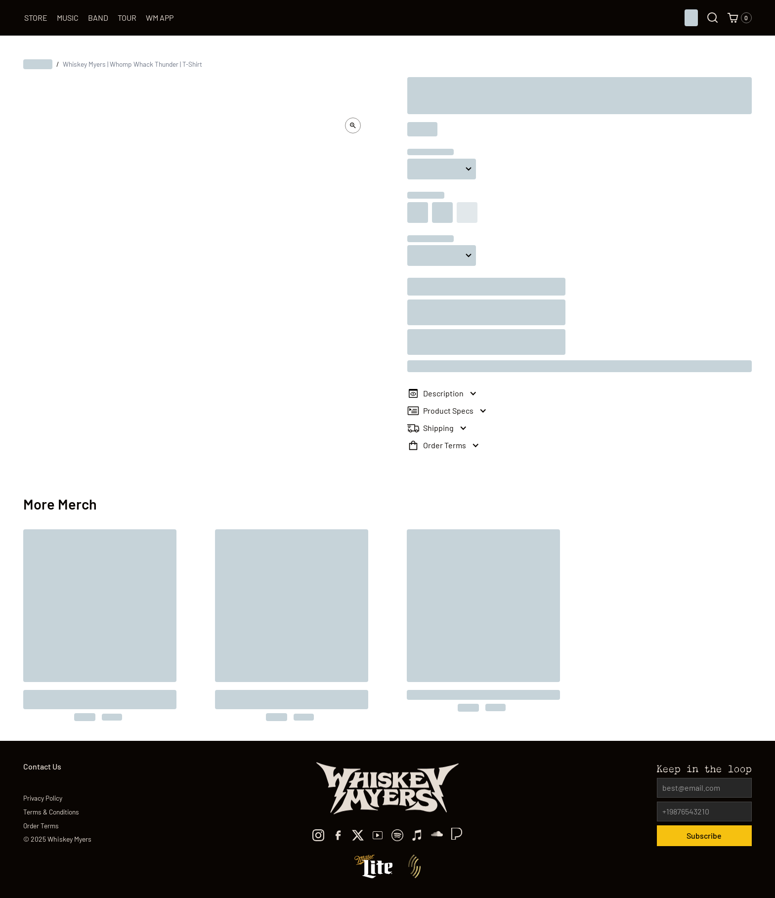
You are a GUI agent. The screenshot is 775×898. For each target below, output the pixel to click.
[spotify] (397, 835)
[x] (358, 835)
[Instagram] (318, 835)
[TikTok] (437, 835)
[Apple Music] (417, 835)
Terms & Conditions (51, 812)
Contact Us (42, 766)
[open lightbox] (353, 125)
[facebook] (338, 835)
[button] (739, 18)
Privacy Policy (42, 798)
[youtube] (378, 835)
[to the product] (99, 625)
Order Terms (41, 825)
